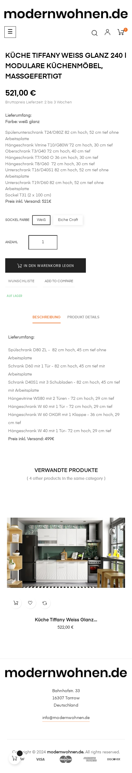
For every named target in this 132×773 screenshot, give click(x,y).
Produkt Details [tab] (84, 317)
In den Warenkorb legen (45, 265)
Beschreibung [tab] (46, 317)
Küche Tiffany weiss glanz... (66, 620)
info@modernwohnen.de (66, 718)
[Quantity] (42, 242)
